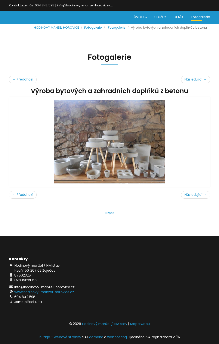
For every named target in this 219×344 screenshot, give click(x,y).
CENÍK (178, 17)
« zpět (109, 213)
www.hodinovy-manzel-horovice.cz (44, 292)
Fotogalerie (200, 17)
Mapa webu (140, 323)
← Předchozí (22, 79)
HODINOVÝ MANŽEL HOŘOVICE (56, 27)
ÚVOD (140, 17)
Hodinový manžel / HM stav (104, 323)
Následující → (195, 79)
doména (96, 337)
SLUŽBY (160, 17)
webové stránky (67, 337)
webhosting (117, 337)
